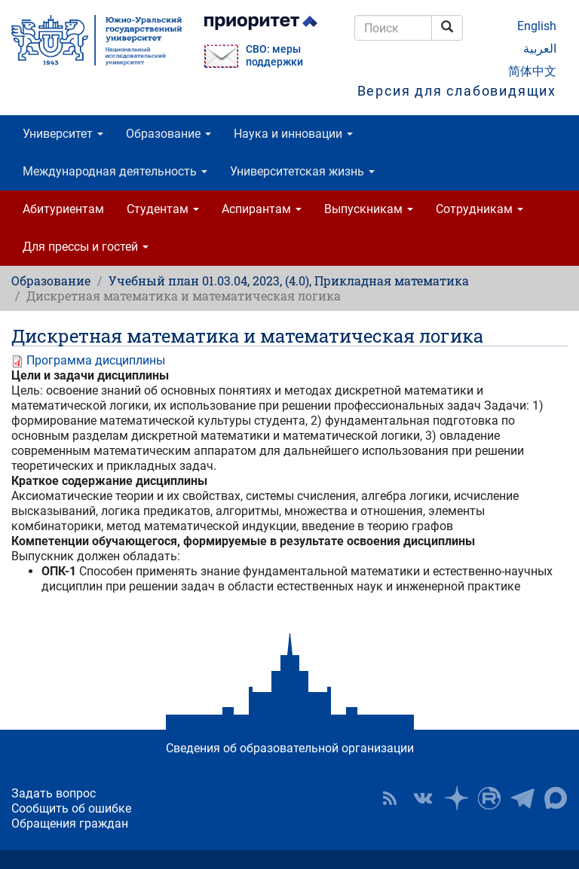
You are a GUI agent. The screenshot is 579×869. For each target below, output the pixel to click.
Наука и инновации (293, 134)
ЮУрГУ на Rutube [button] (489, 798)
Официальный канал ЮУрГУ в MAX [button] (556, 798)
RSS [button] (390, 798)
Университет (63, 134)
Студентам (163, 209)
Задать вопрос (53, 793)
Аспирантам (262, 209)
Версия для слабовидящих (456, 91)
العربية (539, 48)
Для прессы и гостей (86, 246)
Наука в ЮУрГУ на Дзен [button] (456, 798)
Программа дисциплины (95, 360)
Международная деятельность (115, 171)
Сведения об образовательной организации (290, 748)
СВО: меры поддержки (274, 56)
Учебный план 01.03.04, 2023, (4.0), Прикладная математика (289, 280)
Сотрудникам (479, 209)
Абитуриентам (63, 209)
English (536, 26)
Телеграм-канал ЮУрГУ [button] (522, 798)
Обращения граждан (69, 823)
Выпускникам (368, 209)
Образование (168, 134)
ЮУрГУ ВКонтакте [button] (423, 798)
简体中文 (532, 71)
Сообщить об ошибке (71, 808)
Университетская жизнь (302, 171)
